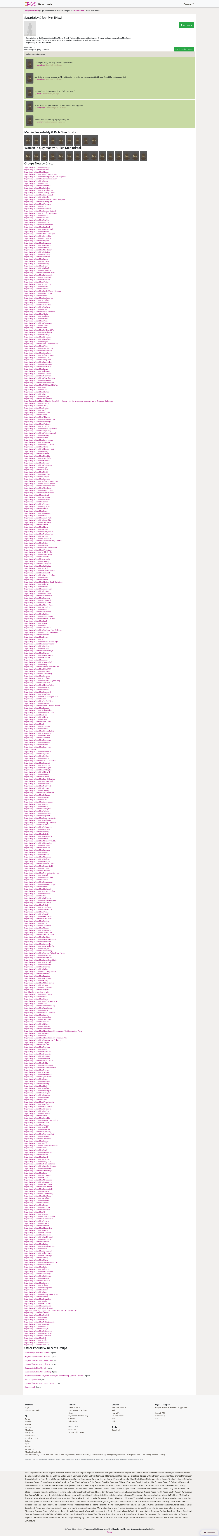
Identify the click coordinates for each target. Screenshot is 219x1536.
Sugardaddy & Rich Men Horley (36, 1079)
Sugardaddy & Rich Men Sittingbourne (38, 616)
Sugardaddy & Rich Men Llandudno (37, 371)
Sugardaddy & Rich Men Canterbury (37, 850)
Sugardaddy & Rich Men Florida (36, 472)
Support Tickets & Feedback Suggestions (171, 1407)
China (143, 1479)
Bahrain (187, 1472)
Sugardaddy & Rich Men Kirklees (36, 1143)
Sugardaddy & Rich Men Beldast (36, 614)
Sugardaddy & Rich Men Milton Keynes (39, 983)
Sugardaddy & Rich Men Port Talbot (37, 722)
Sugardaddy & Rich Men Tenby (36, 1290)
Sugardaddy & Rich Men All (34, 1212)
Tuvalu (184, 1514)
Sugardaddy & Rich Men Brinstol (36, 289)
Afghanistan (35, 1472)
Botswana (122, 1475)
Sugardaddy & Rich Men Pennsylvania (38, 532)
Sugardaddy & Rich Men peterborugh (38, 589)
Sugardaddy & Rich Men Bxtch (35, 296)
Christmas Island (153, 1479)
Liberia (82, 1495)
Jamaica (109, 1491)
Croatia (85, 1482)
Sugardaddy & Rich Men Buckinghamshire (40, 939)
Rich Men (29, 1455)
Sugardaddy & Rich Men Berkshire (37, 735)
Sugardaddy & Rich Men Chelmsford (38, 1184)
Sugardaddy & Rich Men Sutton (36, 1178)
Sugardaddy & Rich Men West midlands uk (40, 433)
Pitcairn (88, 1504)
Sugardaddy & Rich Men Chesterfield (38, 1228)
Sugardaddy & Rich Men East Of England (39, 779)
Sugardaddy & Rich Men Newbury (37, 694)
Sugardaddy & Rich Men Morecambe (38, 1180)
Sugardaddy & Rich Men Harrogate (37, 1093)
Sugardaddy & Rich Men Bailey (36, 1244)
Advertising (73, 1421)
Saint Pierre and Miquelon (42, 1508)
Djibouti (122, 1482)
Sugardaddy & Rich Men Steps (35, 467)
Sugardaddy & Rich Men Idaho (35, 1249)
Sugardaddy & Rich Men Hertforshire (38, 596)
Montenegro (157, 1508)
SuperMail (116, 1430)
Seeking (36, 1455)
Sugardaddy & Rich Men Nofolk (36, 905)
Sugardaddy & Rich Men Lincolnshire (38, 1152)
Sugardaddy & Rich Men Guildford (37, 252)
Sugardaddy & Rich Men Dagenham (37, 813)
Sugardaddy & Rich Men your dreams (38, 1077)
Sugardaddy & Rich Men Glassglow (37, 564)
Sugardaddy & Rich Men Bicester (36, 648)
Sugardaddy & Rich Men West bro (37, 607)
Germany (29, 1488)
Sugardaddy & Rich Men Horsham (37, 1095)
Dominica (131, 1482)
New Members (117, 1416)
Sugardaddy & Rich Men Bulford (36, 268)
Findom (155, 1455)
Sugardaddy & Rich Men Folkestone (37, 1232)
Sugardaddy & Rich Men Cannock (37, 479)
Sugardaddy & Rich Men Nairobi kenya (39, 1383)
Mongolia (137, 1498)
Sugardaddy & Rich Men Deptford (37, 816)
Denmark (113, 1482)
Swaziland (187, 1511)
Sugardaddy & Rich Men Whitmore (37, 424)
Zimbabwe (30, 1520)
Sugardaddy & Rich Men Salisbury (37, 254)
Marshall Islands (32, 1498)
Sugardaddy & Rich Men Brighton (37, 937)
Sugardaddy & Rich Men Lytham (36, 754)
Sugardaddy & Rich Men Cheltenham (38, 1253)
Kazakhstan (131, 1491)
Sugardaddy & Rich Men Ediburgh (37, 167)
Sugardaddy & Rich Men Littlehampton (38, 655)
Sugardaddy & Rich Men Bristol (36, 806)
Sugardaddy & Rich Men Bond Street (38, 293)
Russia (144, 1504)
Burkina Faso (39, 1479)
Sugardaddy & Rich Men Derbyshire (37, 964)
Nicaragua (101, 1501)
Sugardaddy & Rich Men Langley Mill (38, 781)
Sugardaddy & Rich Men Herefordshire (38, 225)
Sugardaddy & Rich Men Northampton (38, 534)
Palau (186, 1501)
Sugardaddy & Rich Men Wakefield (37, 628)
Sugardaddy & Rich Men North (35, 1150)
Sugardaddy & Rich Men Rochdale (37, 474)
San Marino (98, 1508)
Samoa (89, 1508)
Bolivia (92, 1475)
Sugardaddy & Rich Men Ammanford (38, 662)
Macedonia (137, 1495)
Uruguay (80, 1517)
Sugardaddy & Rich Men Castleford (37, 926)
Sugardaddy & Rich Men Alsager (36, 1285)
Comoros (29, 1482)
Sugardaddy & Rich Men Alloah (36, 729)
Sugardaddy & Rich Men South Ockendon (39, 1013)
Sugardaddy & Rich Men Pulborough (38, 1255)
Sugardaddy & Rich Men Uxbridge (37, 795)
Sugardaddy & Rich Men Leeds (35, 328)
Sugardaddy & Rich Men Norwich (36, 914)
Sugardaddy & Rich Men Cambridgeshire (39, 483)
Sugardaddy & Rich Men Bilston (36, 804)
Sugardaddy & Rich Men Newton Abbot (39, 1134)
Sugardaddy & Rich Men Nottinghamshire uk (41, 1262)
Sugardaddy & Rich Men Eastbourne (37, 1052)
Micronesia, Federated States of (101, 1498)
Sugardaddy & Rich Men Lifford (36, 838)
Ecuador (158, 1482)
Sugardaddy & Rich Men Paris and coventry (40, 179)
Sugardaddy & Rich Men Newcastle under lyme (41, 873)
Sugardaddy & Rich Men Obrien (36, 1260)
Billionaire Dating (99, 1455)
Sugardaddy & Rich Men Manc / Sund (38, 605)
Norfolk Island (130, 1501)
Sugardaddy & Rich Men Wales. (36, 321)
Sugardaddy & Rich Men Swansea (36, 1136)
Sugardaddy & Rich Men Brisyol (36, 664)
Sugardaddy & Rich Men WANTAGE (38, 1333)
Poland (95, 1504)
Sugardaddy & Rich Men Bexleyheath (38, 1187)
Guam (89, 1488)
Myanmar (178, 1498)
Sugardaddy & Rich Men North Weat (37, 919)
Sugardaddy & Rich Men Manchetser (38, 488)
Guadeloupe (80, 1488)
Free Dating (146, 1455)
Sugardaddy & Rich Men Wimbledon (38, 364)
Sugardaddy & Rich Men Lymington (37, 978)
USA (27, 1472)
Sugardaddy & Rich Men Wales (35, 346)
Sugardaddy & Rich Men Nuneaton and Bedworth (42, 1040)
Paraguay (64, 1504)
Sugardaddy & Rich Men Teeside (36, 635)
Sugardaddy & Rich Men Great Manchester (40, 818)
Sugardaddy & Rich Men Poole (35, 923)
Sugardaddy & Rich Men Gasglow (37, 1042)
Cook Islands (53, 1482)
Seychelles (168, 1508)
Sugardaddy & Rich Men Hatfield (36, 777)
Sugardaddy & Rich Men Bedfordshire (38, 1271)
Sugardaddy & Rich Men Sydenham (37, 1306)
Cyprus (98, 1482)
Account (188, 4)
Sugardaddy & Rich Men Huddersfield (38, 866)
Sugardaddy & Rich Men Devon (36, 637)
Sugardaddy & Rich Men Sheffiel (36, 1315)
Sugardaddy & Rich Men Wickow (36, 1191)
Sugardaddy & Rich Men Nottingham (38, 202)
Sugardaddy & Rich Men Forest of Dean (39, 383)
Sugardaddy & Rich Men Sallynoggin (38, 827)
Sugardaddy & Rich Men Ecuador (36, 170)
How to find (59, 1455)
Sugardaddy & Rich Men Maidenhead (38, 351)
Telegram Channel (31, 10)
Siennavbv (41, 122)
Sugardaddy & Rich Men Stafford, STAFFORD (41, 632)
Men (113, 1418)
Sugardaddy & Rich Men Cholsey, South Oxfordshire (43, 582)
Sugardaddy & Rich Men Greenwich (37, 692)
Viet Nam (118, 1517)
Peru (71, 1504)
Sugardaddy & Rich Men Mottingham (38, 399)
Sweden (29, 1514)
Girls (113, 1421)
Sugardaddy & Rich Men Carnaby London (39, 193)
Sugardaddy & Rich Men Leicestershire (38, 275)
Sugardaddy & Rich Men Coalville (37, 1281)
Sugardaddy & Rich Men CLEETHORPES (40, 761)
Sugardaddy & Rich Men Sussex (36, 1015)
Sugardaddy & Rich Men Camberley (37, 820)
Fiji (93, 1485)
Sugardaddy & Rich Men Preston (36, 591)
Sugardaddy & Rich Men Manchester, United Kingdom (44, 199)
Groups (28, 1427)
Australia (153, 1472)
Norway (165, 1501)
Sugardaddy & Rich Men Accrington (37, 767)
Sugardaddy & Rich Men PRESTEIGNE (39, 444)
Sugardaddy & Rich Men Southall (36, 1123)
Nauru (28, 1501)
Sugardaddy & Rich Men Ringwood (37, 360)
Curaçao (53, 1501)
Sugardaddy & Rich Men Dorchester (37, 1054)
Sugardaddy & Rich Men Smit (35, 206)
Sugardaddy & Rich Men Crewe (36, 259)
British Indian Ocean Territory (160, 1475)
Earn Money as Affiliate (77, 1410)
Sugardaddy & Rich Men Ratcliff (36, 609)
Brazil (143, 1475)
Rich (113, 1410)
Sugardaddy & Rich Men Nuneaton (37, 442)
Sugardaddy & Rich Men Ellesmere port (39, 449)
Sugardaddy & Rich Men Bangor (36, 369)
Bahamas (179, 1472)
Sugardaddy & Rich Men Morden (36, 302)
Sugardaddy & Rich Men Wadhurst (37, 1198)
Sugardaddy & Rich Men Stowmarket (38, 1251)
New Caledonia (77, 1501)
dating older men (133, 1455)
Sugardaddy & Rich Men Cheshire (37, 871)
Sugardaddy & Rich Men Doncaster (37, 742)
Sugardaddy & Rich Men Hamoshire (37, 1017)
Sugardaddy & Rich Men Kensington (38, 1090)
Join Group (186, 25)
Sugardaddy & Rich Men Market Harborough (41, 641)
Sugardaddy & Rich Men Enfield (36, 887)
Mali (181, 1495)
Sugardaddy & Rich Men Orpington (37, 809)
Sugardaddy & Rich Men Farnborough (38, 951)
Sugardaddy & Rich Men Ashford (36, 1242)
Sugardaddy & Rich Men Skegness (37, 504)
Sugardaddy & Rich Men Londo (36, 1297)
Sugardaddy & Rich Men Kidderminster (39, 493)
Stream (28, 1424)
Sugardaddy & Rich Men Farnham (37, 845)
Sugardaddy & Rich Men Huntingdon (38, 1182)
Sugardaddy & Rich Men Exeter (36, 181)
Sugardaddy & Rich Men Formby (36, 832)
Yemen (178, 1517)
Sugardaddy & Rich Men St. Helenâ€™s (39, 330)
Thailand (78, 1514)
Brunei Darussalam (183, 1475)
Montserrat (147, 1498)
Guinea (106, 1488)
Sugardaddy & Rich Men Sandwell (37, 461)
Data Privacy (160, 1416)
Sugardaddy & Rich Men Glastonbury (38, 674)
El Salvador (174, 1482)
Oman (172, 1501)
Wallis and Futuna (150, 1517)
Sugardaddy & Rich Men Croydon (36, 1313)
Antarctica (99, 1472)
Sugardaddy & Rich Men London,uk (37, 1029)
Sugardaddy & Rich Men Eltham (36, 580)
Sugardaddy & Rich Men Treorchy (37, 463)
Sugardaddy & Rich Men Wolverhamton (39, 793)
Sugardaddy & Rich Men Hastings (36, 646)
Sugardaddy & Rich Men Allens (36, 447)
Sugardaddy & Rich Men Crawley (36, 561)
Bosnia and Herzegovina (106, 1475)
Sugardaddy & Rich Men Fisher (36, 318)
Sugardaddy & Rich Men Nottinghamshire (39, 1322)
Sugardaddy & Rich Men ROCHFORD (38, 916)
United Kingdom (68, 1517)
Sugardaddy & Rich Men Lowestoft (37, 1235)
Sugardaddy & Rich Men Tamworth (37, 747)
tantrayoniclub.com (76, 1432)
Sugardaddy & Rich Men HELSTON (37, 669)
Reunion (128, 1504)
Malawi (157, 1495)
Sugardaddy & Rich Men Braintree (37, 976)
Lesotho (75, 1495)
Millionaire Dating (83, 1455)
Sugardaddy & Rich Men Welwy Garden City (41, 1294)
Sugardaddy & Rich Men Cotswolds (37, 1139)
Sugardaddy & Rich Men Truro (35, 309)
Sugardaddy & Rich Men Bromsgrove (38, 836)
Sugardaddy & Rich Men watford (36, 495)
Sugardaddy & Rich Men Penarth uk (37, 751)
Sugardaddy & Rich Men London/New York (40, 174)
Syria (46, 1514)
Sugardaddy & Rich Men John (35, 896)
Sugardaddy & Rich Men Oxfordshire (38, 1331)
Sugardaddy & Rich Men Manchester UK (39, 1246)
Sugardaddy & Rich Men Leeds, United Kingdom (42, 291)
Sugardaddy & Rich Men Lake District (38, 1308)
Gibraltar (45, 1488)
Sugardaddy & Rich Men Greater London (39, 891)
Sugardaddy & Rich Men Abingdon (37, 417)
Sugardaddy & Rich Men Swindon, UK (38, 190)
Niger (109, 1501)
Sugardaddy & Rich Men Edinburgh (38, 1372)
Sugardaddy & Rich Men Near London (38, 348)
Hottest (28, 1446)
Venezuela (108, 1517)
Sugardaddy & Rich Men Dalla (35, 1301)
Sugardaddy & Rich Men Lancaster (37, 412)
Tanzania (69, 1514)
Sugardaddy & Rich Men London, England (40, 211)
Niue (122, 1501)
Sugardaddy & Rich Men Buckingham (38, 362)
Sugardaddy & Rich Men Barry (35, 415)
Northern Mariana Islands (150, 1501)
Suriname (155, 1511)
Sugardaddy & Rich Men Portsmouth (38, 1175)
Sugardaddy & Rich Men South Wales (38, 518)
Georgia (182, 1485)
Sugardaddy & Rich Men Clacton (36, 392)
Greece (52, 1488)
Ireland (92, 1491)
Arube (145, 1472)
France (105, 1485)
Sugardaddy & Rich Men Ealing (36, 1155)
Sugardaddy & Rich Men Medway (36, 264)
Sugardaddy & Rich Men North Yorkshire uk (40, 548)
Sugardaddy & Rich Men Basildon (37, 557)
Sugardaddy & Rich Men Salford (36, 1283)
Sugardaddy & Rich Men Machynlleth (38, 958)
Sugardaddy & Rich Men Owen (35, 1100)
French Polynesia (130, 1485)
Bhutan (85, 1475)
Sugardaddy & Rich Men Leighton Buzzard (40, 900)
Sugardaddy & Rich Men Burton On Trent (39, 619)
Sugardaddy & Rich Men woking (36, 774)
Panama (37, 1504)
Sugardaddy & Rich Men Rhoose (36, 584)
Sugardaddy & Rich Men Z (34, 724)
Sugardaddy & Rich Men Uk (35, 1368)
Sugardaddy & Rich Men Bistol (35, 1116)
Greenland (61, 1488)
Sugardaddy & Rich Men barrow (36, 660)
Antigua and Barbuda (114, 1472)
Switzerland (38, 1514)
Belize (63, 1475)
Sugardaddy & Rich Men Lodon (36, 1326)
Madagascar (148, 1495)
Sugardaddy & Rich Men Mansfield (37, 784)
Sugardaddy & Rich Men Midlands (37, 859)
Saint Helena (161, 1504)
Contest (28, 1422)
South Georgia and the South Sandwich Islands (108, 1511)
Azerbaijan (169, 1472)
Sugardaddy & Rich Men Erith (35, 1317)
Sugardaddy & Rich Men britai (35, 1003)
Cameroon (68, 1479)
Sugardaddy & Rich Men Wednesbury (38, 323)
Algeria (52, 1472)
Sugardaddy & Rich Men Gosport (36, 477)
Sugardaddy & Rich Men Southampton (38, 298)
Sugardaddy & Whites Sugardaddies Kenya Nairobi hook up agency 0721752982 (54, 1376)
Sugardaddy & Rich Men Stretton (36, 426)
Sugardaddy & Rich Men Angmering (37, 431)
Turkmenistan (151, 1514)
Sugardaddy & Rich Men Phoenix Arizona (39, 864)
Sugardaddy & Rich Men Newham (37, 1047)
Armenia (138, 1472)
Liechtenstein (97, 1495)
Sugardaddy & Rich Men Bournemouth (38, 229)
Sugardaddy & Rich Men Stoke (35, 1320)
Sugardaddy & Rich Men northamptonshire (40, 971)
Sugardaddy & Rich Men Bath (35, 515)
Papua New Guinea (51, 1504)
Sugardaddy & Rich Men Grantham (37, 738)
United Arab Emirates (50, 1517)
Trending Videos (31, 1438)
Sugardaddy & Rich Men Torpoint (36, 868)
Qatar (121, 1504)
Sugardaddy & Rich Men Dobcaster (37, 316)
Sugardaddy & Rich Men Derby (36, 852)
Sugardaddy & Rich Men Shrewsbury (38, 987)
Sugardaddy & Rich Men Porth (35, 390)
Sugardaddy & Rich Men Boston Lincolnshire (41, 1120)
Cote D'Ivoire (76, 1482)
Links (70, 1413)
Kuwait (178, 1491)
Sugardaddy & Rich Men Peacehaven (38, 332)
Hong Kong (45, 1491)
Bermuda (77, 1475)
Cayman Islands (99, 1479)
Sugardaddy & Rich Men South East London (40, 213)
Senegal (141, 1508)
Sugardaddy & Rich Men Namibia (37, 1356)
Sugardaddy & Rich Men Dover (36, 438)
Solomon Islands (58, 1511)
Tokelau (102, 1514)
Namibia (187, 1498)
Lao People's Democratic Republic (41, 1495)
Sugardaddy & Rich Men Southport (37, 678)
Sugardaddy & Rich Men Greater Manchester (40, 1145)
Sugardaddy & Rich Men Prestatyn (37, 261)
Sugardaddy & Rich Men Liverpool (37, 861)
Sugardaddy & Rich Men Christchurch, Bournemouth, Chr (45, 1038)
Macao (128, 1495)
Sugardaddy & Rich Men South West (37, 1303)
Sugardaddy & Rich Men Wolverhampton (39, 378)
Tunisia (134, 1514)
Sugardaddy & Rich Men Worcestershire (39, 1102)
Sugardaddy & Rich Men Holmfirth (37, 1200)
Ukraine (36, 1517)
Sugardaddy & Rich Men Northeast (37, 307)
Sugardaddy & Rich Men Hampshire (37, 305)
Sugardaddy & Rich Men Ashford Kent (38, 701)
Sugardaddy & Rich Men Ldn (35, 699)
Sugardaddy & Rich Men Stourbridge (38, 284)
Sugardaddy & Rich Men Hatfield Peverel (39, 570)
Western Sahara (166, 1517)
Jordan (123, 1491)
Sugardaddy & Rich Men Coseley (36, 790)
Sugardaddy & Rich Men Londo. (36, 502)
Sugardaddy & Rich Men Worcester (37, 829)
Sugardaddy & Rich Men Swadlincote (38, 1008)
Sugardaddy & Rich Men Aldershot (37, 1058)
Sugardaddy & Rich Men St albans (37, 1113)
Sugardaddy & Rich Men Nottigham (37, 930)
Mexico (82, 1498)
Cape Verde (86, 1479)
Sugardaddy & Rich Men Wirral (36, 545)
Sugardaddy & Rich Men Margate (36, 396)
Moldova (120, 1498)
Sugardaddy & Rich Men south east (37, 848)
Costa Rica (64, 1482)
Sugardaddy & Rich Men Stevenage (37, 1274)
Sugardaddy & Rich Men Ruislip (36, 1258)
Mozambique (168, 1498)
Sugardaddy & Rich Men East (35, 625)
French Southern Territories (151, 1485)
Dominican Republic (145, 1482)
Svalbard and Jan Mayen (171, 1511)
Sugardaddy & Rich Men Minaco (36, 928)
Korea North (156, 1491)
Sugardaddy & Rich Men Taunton (36, 1033)
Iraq (87, 1491)
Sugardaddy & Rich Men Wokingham (38, 550)
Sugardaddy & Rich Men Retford (36, 1278)
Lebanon (67, 1495)
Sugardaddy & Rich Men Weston (36, 536)
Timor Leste (87, 1514)
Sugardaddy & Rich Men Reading (36, 1084)
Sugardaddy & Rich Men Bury (35, 1292)
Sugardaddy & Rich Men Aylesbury (37, 811)
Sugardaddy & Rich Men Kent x (36, 1010)
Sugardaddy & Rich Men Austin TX (37, 525)
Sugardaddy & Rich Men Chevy (36, 406)
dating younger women (116, 1455)
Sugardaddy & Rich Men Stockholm (38, 1360)
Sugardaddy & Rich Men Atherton (36, 247)
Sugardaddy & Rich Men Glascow (36, 653)
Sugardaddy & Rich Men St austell (37, 280)
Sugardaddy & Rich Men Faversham (37, 740)
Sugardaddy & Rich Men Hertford (36, 758)
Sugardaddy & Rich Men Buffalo (36, 834)
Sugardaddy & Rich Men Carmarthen (38, 932)
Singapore (29, 1511)
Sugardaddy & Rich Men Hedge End (37, 1299)
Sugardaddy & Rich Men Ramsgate (37, 1081)
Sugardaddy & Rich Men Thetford (36, 1269)
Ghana (37, 1488)
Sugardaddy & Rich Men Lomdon (36, 1345)
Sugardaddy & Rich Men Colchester (37, 898)
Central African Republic (118, 1479)
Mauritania (56, 1498)
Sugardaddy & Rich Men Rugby (36, 1230)
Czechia (105, 1482)
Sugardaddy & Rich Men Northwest (37, 786)
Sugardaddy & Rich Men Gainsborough (38, 1194)
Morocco (157, 1498)
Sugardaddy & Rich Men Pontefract (37, 1265)
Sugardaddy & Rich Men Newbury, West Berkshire (43, 630)
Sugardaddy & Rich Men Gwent (36, 880)
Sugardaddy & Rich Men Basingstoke (38, 1287)
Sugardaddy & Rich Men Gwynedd (37, 726)
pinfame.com (79, 10)
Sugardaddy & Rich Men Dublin (36, 1063)
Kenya (140, 1491)
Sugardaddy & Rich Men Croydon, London (40, 1166)
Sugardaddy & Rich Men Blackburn (37, 1196)
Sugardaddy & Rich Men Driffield (36, 756)
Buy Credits (35, 1410)
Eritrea (35, 1485)
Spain (132, 1511)
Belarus (48, 1475)
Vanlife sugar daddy (32, 1379)
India (69, 1491)
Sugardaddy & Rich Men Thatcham (37, 1210)
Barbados (40, 1475)
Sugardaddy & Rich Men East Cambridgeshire (41, 344)
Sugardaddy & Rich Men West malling (38, 1065)
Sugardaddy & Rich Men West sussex (38, 465)
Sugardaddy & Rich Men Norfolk (36, 220)
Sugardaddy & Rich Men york (35, 410)
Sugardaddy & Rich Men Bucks (36, 509)
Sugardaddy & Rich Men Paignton (37, 1056)
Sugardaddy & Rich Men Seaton (36, 745)
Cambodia (58, 1479)
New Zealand (90, 1501)
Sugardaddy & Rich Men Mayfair (36, 241)
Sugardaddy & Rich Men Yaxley (36, 985)
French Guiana (115, 1485)
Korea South (168, 1491)
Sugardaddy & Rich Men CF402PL (37, 1026)
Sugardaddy (70, 1455)
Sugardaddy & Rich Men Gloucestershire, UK (41, 481)
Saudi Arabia (131, 1508)
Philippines (79, 1504)
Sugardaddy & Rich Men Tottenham (37, 209)
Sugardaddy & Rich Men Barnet (36, 286)
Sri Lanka (140, 1511)
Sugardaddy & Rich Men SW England (38, 770)
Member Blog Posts (33, 1452)
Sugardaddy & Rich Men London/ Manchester (41, 1001)
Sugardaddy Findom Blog (78, 1416)
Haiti (133, 1488)
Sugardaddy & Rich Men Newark (36, 1070)
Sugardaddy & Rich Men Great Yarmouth (39, 1216)
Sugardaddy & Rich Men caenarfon (37, 559)
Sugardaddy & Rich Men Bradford (37, 227)
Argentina (129, 1472)
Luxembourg (119, 1495)
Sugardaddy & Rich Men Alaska (36, 314)
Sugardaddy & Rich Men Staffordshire (38, 802)
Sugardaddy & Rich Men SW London (38, 1074)
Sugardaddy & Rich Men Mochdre (37, 1088)
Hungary (55, 1491)
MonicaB (40, 93)
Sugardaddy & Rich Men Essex (35, 997)
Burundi (49, 1479)
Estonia (42, 1485)
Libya (88, 1495)
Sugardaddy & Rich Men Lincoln (36, 231)
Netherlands (43, 1501)
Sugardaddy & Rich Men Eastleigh (37, 335)
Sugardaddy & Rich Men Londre (36, 215)
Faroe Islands (85, 1485)
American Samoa (63, 1472)
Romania (136, 1504)
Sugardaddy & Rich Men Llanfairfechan (39, 685)
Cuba (91, 1482)
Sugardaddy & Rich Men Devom (36, 1035)
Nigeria (115, 1501)
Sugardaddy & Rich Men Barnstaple (37, 380)
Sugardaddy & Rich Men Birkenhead (38, 955)
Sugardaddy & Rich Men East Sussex (38, 1106)
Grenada (70, 1488)
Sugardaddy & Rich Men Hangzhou (37, 243)
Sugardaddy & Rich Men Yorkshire (37, 1118)
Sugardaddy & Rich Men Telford (36, 1267)
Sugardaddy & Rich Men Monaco (36, 797)
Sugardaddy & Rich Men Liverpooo (37, 337)
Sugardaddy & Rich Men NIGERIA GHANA (40, 385)
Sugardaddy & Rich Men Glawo (36, 999)
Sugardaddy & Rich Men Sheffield (37, 658)
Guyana (127, 1488)
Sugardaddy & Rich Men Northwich (37, 376)
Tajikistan (60, 1514)
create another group (184, 49)
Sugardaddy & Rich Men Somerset (37, 683)
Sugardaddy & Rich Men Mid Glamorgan (39, 234)
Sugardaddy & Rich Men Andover (36, 1125)
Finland (98, 1485)
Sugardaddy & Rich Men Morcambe (37, 1168)
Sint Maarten (63, 1501)
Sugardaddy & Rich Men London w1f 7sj (39, 1006)
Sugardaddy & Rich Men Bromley (36, 435)
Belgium (56, 1475)
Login (49, 4)
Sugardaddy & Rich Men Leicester (37, 499)
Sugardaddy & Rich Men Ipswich (36, 454)
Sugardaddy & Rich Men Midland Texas (39, 712)
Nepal (34, 1501)
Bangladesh (30, 1475)
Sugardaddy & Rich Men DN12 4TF (37, 603)
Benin (69, 1475)
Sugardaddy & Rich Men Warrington (37, 204)
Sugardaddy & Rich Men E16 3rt (36, 1022)
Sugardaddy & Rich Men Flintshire (37, 456)
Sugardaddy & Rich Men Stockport (37, 300)
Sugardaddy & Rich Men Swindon (37, 188)
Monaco (129, 1498)
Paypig (162, 1455)
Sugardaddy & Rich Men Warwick (37, 529)
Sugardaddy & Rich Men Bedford (36, 1104)
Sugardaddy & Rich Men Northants (37, 703)
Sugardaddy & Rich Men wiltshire (36, 1342)
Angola (83, 1472)
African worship (30, 749)
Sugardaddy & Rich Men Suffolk (36, 183)
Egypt (165, 1482)
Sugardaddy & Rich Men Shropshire (37, 238)
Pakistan (180, 1501)
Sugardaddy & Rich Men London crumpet (39, 486)
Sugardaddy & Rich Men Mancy (36, 1214)
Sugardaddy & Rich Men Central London (39, 575)
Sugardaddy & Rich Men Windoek (37, 1353)
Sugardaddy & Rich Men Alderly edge (38, 552)
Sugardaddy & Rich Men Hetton (36, 587)
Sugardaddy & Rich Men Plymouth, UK (39, 731)
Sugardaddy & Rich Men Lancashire (37, 236)
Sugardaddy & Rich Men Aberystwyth (38, 1171)
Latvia (60, 1495)
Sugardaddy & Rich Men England (36, 1324)
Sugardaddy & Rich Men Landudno (37, 186)
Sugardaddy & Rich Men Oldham (36, 325)
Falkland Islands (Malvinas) (66, 1485)
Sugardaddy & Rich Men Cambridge (37, 538)
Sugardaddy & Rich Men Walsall (36, 912)
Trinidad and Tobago (121, 1514)
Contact (71, 1418)
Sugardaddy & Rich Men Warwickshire (38, 877)
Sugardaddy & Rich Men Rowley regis (38, 651)
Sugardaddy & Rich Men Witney (36, 451)
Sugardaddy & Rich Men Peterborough (38, 882)
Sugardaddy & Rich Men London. (36, 1111)
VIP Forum (29, 1449)
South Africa (80, 1511)
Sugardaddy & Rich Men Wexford (36, 282)
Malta (186, 1495)
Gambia (174, 1485)
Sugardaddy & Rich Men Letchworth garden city (42, 680)
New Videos (30, 1435)
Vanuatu (99, 1517)
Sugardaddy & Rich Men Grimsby (36, 1141)
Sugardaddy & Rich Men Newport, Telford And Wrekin (44, 953)
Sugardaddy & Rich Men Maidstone (37, 1239)
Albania (44, 1472)
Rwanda (151, 1504)
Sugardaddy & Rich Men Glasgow (37, 1364)
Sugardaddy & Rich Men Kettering (37, 687)
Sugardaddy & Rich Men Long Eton (37, 1161)
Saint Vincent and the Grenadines (70, 1508)
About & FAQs (74, 1407)
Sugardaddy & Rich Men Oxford (36, 543)
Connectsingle (30, 1387)
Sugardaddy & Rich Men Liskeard (36, 1024)
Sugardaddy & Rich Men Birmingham (38, 843)
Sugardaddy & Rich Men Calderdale (37, 566)
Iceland (63, 1491)
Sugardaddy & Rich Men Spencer (36, 1221)
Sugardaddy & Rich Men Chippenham (38, 710)
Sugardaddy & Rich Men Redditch (37, 967)
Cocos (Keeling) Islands (172, 1479)
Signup (41, 4)
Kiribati (147, 1491)
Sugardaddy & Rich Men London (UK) (38, 1189)
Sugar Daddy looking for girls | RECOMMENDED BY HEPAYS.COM (50, 1310)
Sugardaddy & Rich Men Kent (35, 715)
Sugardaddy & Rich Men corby (35, 1340)
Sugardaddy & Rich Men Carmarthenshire (39, 644)
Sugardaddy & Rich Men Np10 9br (37, 506)
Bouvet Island (134, 1475)
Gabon (168, 1485)
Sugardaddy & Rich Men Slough (36, 1329)
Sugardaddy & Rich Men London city (38, 994)
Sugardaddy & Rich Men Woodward (37, 903)
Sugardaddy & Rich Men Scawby (36, 1223)
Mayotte (75, 1498)
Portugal (102, 1504)
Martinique (45, 1498)
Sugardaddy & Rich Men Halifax (36, 825)
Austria (160, 1472)
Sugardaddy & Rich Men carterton (37, 974)
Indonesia (76, 1491)
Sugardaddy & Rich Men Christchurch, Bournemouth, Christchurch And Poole (53, 1031)
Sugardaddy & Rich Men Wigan (36, 341)
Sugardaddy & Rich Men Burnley (36, 708)
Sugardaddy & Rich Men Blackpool (37, 889)
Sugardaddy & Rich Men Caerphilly (37, 458)
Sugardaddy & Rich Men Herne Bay (37, 1132)
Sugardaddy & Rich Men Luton (35, 1148)
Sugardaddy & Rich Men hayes (35, 719)
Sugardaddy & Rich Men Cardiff (36, 1127)
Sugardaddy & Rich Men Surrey (36, 981)
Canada (76, 1479)
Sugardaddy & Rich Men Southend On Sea (40, 1068)
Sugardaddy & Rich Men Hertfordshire (38, 1219)
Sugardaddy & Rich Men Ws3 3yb (37, 1045)
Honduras (35, 1491)
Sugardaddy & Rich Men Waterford (37, 577)
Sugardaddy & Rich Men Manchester (38, 250)
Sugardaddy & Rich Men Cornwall (37, 763)
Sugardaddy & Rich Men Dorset (36, 266)
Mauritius (66, 1498)
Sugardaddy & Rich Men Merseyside (38, 962)
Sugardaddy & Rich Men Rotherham (37, 942)
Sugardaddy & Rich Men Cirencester (37, 1109)
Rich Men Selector (119, 1407)
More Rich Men (47, 1455)
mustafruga (41, 65)
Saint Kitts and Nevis (176, 1504)
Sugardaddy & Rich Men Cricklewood (38, 1237)
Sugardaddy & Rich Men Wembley (37, 497)
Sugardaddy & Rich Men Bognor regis (38, 490)
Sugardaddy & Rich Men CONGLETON (39, 935)
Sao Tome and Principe (114, 1508)
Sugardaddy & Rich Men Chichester (37, 522)
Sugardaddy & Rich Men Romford (37, 573)
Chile (137, 1479)
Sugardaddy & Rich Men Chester (36, 172)
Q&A (27, 1444)
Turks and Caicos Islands (169, 1514)
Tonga (109, 1514)
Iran (83, 1491)
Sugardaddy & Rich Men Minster (36, 1097)
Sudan (147, 1511)
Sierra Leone (179, 1508)
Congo (37, 1482)
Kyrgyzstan (187, 1491)
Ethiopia (50, 1485)
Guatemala (97, 1488)
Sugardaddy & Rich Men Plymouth (37, 1207)
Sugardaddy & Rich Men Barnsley (37, 875)
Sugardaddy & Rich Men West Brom (37, 612)
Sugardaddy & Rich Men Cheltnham (37, 1019)
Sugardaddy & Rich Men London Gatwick (39, 273)
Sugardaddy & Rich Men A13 (35, 639)
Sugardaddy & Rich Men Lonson (36, 690)
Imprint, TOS (160, 1413)
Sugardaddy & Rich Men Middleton (37, 593)
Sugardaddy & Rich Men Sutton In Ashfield (40, 960)
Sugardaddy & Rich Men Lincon (36, 527)
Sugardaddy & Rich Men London (36, 222)
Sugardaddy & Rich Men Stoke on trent (38, 440)
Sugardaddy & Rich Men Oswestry (37, 598)
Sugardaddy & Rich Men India (35, 1049)
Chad (132, 1479)
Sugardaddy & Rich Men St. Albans (37, 353)
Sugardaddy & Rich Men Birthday (36, 197)
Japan (116, 1491)
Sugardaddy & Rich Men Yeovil (36, 1157)
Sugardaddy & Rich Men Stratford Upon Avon (41, 696)
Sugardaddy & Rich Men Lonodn (36, 1226)
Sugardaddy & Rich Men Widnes (36, 1203)
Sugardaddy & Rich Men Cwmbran (37, 765)
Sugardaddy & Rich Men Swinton (36, 1072)
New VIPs (116, 1413)
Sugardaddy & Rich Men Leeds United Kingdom (42, 706)
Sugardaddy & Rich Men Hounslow (37, 513)
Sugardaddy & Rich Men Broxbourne (38, 245)
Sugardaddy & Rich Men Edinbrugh (37, 1276)
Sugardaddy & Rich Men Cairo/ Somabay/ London (43, 541)
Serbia (148, 1508)
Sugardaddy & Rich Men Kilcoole (36, 218)
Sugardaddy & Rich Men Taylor (36, 1205)
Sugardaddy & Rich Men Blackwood (37, 1086)
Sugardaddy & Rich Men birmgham (37, 907)
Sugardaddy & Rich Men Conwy (36, 623)
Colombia (187, 1479)
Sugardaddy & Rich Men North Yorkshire (39, 1164)
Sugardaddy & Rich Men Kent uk (36, 408)
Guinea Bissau (116, 1488)
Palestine (29, 1504)
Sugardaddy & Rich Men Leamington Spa (39, 884)
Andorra (75, 1472)
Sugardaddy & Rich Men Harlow (36, 511)
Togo (96, 1514)
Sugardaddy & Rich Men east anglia (37, 733)
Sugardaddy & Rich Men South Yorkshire (39, 312)
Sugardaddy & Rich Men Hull (35, 1338)
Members (29, 1430)
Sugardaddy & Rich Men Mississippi (37, 857)
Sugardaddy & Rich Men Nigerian (36, 990)
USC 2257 (159, 1418)
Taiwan (52, 1514)
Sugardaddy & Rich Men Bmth (35, 621)
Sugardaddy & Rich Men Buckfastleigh (38, 195)
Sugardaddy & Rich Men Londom (36, 357)
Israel (98, 1491)
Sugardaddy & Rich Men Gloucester (37, 1336)
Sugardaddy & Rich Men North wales (38, 554)
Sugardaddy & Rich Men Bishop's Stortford (40, 822)
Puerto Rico (112, 1504)
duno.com (72, 1429)
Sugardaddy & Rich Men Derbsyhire (37, 520)
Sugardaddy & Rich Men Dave (35, 800)
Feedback (209, 1533)
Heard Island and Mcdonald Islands (152, 1488)
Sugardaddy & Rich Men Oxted (36, 568)
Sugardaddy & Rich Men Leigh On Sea (38, 1061)
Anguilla (90, 1472)
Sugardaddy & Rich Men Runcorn (36, 855)
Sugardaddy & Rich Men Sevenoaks (37, 944)
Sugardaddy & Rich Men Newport (36, 948)
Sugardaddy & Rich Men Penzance (37, 1159)
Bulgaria (29, 1479)
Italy (104, 1491)
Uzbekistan (90, 1517)
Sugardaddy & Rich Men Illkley (36, 717)
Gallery (28, 1441)
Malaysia (166, 1495)
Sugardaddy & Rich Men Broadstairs (37, 339)
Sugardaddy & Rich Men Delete (36, 470)
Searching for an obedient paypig (36, 992)
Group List (29, 1433)
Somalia (70, 1511)
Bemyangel (41, 108)
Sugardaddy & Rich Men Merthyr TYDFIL (40, 841)
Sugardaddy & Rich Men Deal (35, 387)
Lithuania (108, 1495)
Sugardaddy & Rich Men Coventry (37, 676)
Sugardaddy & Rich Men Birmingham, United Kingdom (45, 176)
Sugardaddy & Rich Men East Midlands (39, 946)
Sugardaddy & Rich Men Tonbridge (37, 422)
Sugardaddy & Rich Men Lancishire (37, 373)
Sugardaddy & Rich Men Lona (35, 1173)
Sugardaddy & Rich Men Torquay (36, 788)
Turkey (141, 1514)
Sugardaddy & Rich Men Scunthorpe (37, 270)
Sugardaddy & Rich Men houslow (36, 403)
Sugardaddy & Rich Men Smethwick (37, 600)
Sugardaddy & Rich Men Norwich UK (38, 909)
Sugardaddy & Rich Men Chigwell (37, 772)
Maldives (174, 1495)
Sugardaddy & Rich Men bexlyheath (37, 277)
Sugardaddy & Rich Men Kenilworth (37, 893)
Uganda (28, 1517)
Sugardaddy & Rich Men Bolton (36, 969)
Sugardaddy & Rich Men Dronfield (37, 257)
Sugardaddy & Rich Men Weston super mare (40, 428)
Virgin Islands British (132, 1517)
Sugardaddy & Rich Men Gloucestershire (39, 355)
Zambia (184, 1517)
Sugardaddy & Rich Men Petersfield (37, 367)
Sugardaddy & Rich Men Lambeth (37, 671)
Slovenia (47, 1511)
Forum (27, 1419)
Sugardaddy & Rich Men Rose (35, 394)
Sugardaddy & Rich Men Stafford (36, 921)
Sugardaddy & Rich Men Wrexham (37, 1129)
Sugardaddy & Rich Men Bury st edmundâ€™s (41, 667)
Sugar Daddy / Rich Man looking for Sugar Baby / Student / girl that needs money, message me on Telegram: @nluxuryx (68, 401)
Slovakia (38, 1511)
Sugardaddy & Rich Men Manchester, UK (39, 419)
